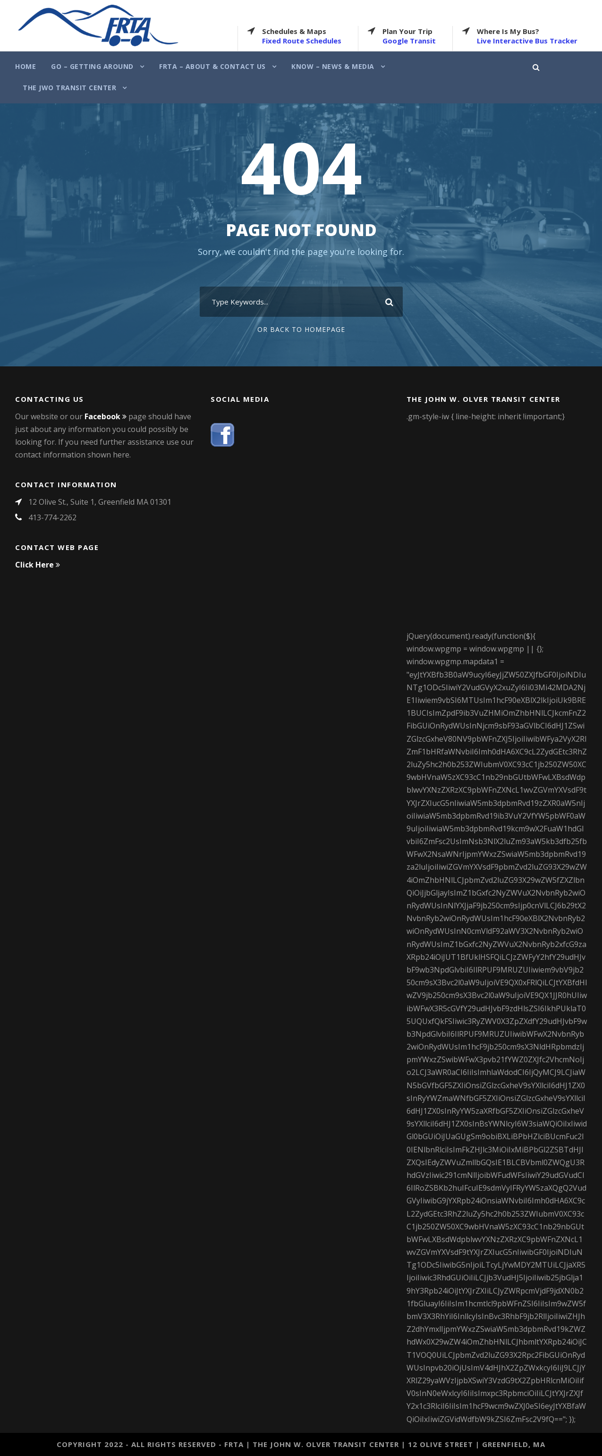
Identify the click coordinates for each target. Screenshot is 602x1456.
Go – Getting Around (92, 66)
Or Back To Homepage (301, 329)
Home (25, 66)
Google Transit (409, 40)
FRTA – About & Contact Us (212, 66)
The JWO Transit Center (69, 87)
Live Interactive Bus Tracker (527, 40)
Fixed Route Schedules (301, 40)
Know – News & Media (332, 66)
